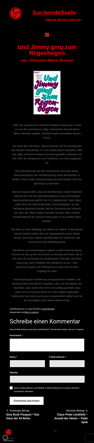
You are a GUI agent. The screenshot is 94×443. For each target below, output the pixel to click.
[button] (47, 35)
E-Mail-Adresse (57, 357)
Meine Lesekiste (31, 312)
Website (14, 372)
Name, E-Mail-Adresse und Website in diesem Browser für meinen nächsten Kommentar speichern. (46, 389)
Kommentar (16, 335)
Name (13, 357)
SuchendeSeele (54, 12)
